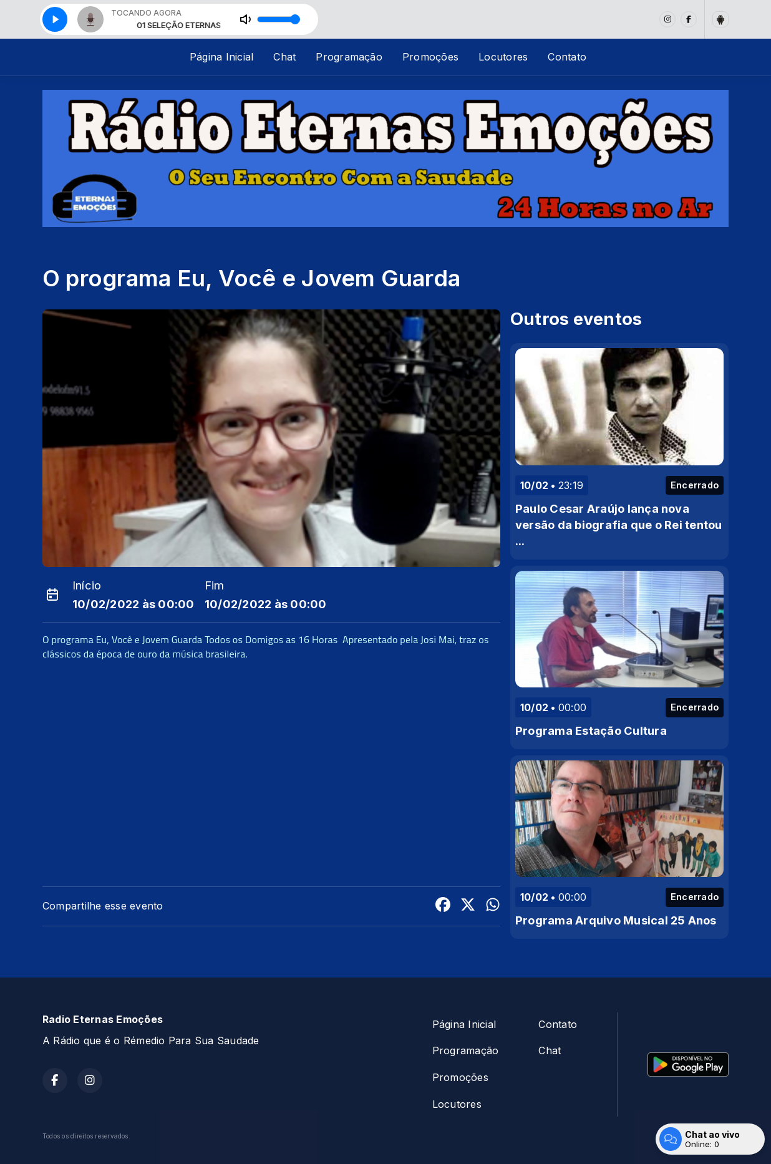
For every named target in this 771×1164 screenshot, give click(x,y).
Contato (567, 57)
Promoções (430, 57)
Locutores (503, 57)
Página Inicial (221, 57)
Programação (349, 57)
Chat (284, 57)
